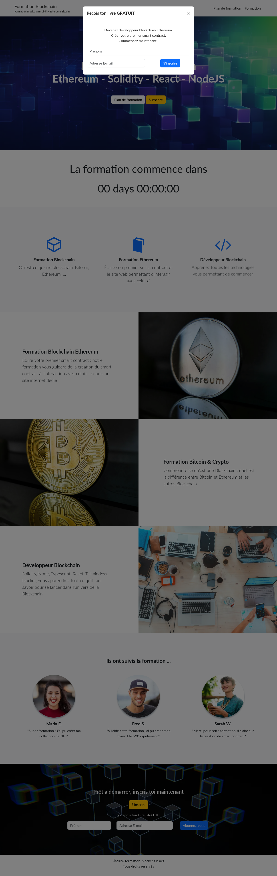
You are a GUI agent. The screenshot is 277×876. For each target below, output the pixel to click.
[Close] (188, 13)
